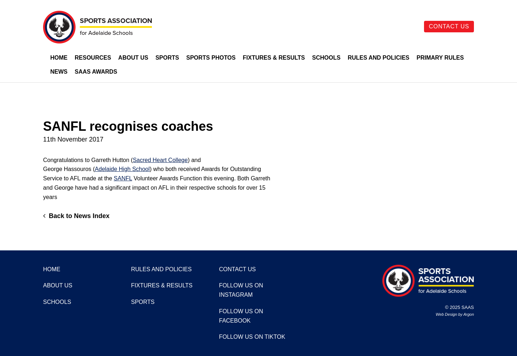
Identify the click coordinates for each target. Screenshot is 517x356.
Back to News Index (76, 215)
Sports (167, 58)
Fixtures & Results (274, 58)
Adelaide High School (122, 169)
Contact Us (449, 26)
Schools (326, 58)
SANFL (123, 178)
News (58, 72)
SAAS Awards (96, 72)
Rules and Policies (378, 58)
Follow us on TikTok (252, 337)
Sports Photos (211, 58)
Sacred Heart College (160, 160)
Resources (93, 58)
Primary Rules (440, 58)
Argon (469, 314)
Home (58, 58)
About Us (133, 58)
